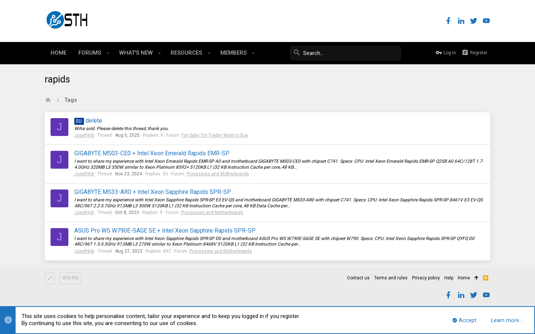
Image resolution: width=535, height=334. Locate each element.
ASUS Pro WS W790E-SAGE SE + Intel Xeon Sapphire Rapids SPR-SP (165, 230)
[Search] (345, 53)
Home (464, 278)
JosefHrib (84, 135)
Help (448, 278)
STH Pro (70, 278)
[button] (108, 53)
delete (88, 120)
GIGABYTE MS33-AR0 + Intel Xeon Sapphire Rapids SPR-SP (152, 191)
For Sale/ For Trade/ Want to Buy (215, 135)
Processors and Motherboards (218, 173)
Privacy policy (426, 278)
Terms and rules (391, 278)
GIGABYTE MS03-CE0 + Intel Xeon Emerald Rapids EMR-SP (152, 153)
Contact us (358, 278)
